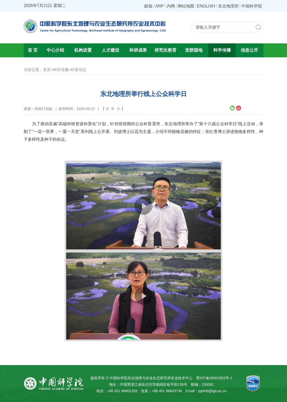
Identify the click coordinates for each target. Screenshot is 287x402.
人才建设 (110, 50)
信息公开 (249, 50)
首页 (47, 69)
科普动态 (78, 69)
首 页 (33, 50)
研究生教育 (165, 50)
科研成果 (138, 50)
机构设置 (83, 50)
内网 (171, 6)
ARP (159, 6)
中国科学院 (251, 6)
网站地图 (186, 6)
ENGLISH (206, 6)
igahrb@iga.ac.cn (212, 391)
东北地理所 (228, 6)
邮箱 (148, 6)
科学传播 (222, 50)
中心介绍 (55, 50)
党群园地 (193, 50)
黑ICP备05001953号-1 (214, 378)
